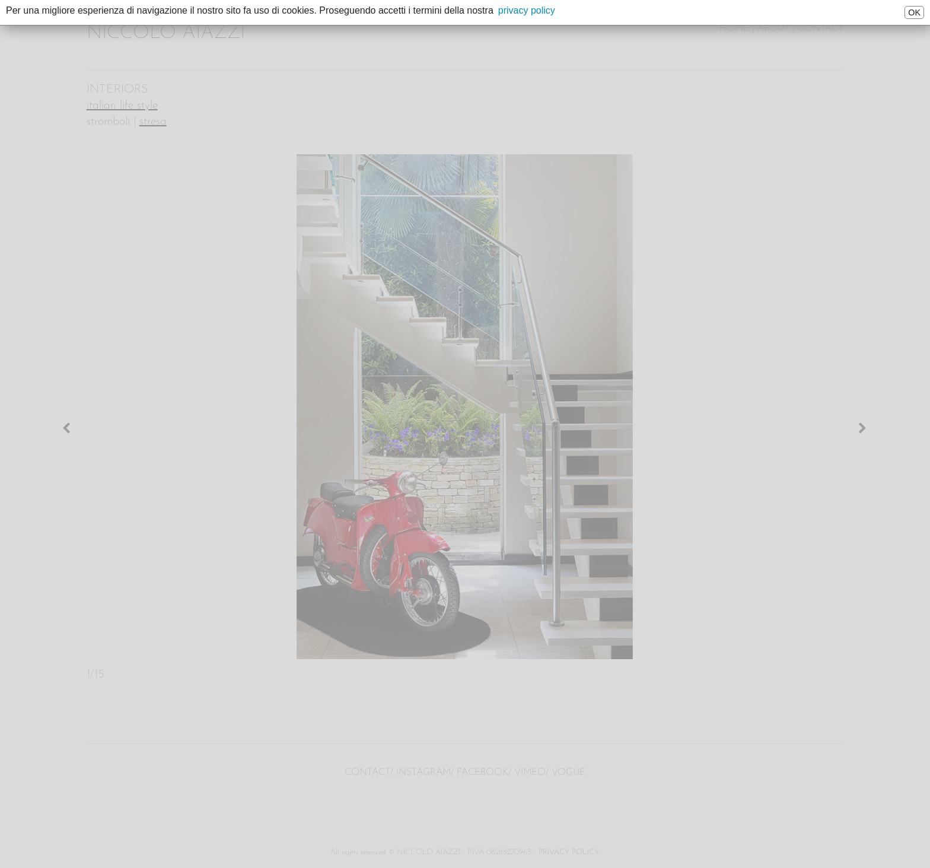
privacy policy (526, 10)
